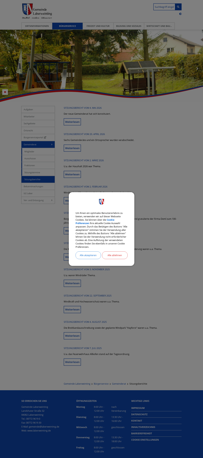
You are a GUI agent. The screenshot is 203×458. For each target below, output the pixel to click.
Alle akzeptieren (88, 255)
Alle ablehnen (115, 255)
